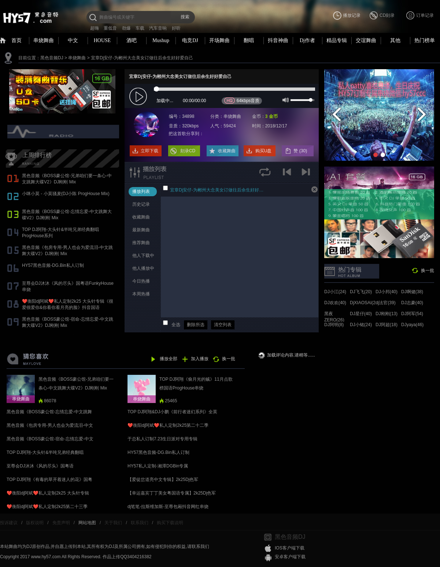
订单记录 (425, 15)
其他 (395, 40)
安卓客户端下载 (290, 556)
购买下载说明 (170, 522)
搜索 (185, 16)
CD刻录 (387, 15)
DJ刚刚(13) (387, 313)
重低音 (110, 28)
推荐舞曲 (141, 242)
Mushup (160, 40)
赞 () (300, 150)
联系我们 (139, 522)
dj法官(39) (386, 302)
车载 (140, 28)
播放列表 (141, 191)
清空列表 (223, 324)
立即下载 (149, 150)
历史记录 (141, 204)
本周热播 (141, 293)
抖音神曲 (278, 40)
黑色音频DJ (51, 57)
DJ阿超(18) (387, 324)
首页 (16, 40)
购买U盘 (263, 150)
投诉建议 (9, 522)
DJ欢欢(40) (335, 302)
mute (284, 99)
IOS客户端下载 (289, 548)
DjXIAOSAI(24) (365, 302)
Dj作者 (307, 40)
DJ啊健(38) (412, 291)
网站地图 (87, 522)
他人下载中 (143, 255)
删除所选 (195, 324)
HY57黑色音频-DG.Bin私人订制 (53, 265)
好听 (176, 28)
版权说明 (35, 522)
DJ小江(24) (335, 291)
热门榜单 (424, 40)
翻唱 (249, 40)
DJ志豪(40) (412, 302)
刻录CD (187, 150)
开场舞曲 (219, 40)
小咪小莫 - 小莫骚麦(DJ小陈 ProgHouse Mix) (66, 193)
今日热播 (141, 281)
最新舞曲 (141, 229)
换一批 (427, 270)
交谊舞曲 (366, 40)
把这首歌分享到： (186, 133)
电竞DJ (190, 40)
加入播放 (199, 358)
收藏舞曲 (227, 150)
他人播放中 (143, 268)
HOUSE (102, 40)
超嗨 (94, 28)
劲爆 (126, 28)
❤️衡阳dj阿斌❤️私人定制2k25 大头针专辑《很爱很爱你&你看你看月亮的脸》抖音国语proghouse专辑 (67, 307)
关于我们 (113, 522)
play (139, 97)
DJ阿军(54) (412, 313)
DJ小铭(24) (361, 324)
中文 (73, 40)
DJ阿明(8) (334, 324)
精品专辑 (336, 40)
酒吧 (131, 40)
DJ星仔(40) (361, 313)
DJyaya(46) (412, 324)
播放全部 (168, 358)
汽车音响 (158, 28)
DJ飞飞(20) (361, 291)
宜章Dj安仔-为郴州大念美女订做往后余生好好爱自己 (142, 57)
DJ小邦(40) (387, 291)
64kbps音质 (242, 100)
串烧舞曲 (43, 40)
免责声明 (61, 522)
